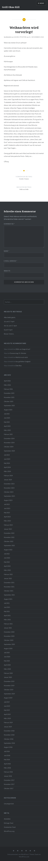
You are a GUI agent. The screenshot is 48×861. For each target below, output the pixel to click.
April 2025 (7, 426)
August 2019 (8, 698)
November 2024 (9, 442)
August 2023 (8, 500)
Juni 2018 (7, 755)
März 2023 (7, 521)
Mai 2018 (7, 759)
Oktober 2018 (8, 739)
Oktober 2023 (8, 492)
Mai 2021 (7, 611)
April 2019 (7, 714)
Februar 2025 (8, 434)
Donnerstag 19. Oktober (18, 353)
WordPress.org (9, 831)
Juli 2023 (7, 504)
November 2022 (9, 537)
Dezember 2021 (9, 582)
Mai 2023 (7, 512)
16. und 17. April (9, 321)
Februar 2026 (8, 389)
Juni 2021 (7, 607)
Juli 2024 (7, 455)
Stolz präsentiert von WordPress (17, 854)
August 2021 (8, 599)
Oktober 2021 (8, 591)
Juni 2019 (7, 706)
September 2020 (9, 644)
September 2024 (9, 451)
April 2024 (7, 467)
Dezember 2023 (9, 484)
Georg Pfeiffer (20, 37)
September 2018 (9, 743)
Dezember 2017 (9, 780)
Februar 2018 (8, 772)
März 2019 (7, 718)
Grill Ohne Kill (11, 7)
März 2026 (7, 385)
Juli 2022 (7, 554)
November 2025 (9, 397)
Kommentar (9, 224)
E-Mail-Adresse (10, 261)
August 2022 (8, 550)
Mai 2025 (7, 422)
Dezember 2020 (9, 632)
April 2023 (7, 517)
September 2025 (9, 405)
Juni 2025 (7, 418)
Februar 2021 (8, 624)
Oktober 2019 (8, 690)
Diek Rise (19, 365)
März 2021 (7, 619)
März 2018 (7, 768)
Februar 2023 (8, 525)
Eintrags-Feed (8, 823)
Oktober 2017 (8, 788)
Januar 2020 (8, 677)
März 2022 (7, 570)
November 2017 (9, 784)
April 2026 (7, 381)
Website (7, 271)
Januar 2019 (8, 727)
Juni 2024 (7, 459)
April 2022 (7, 566)
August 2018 (8, 747)
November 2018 (9, 735)
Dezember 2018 (9, 731)
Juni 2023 (7, 508)
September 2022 (9, 545)
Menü (42, 3)
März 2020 (7, 669)
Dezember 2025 (9, 393)
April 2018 (7, 764)
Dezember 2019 (9, 681)
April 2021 (7, 615)
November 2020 (9, 636)
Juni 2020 (7, 657)
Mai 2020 (7, 661)
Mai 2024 (7, 463)
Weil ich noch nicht (22, 357)
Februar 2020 (8, 673)
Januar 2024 (8, 480)
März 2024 (7, 471)
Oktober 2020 (8, 640)
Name (6, 251)
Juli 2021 (7, 603)
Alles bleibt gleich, (9, 317)
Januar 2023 (8, 529)
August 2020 (8, 648)
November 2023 (9, 488)
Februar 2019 (8, 722)
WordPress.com (24, 857)
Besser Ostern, (9, 334)
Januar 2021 (8, 628)
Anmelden (7, 819)
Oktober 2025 (8, 401)
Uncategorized (9, 804)
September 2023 (9, 496)
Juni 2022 (7, 558)
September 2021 (9, 595)
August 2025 (8, 410)
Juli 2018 (7, 751)
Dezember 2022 (9, 533)
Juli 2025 (7, 414)
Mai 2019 (7, 710)
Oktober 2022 (8, 541)
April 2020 (7, 665)
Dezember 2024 (9, 438)
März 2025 (7, 430)
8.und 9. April (8, 330)
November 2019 (9, 685)
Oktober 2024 (8, 447)
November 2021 (9, 587)
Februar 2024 (8, 475)
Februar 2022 (8, 574)
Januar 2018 (8, 776)
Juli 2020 (7, 652)
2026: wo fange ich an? (23, 349)
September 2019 (9, 694)
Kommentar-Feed (9, 827)
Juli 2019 (7, 702)
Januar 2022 (8, 578)
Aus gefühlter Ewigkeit (23, 361)
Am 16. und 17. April (10, 326)
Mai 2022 (7, 562)
